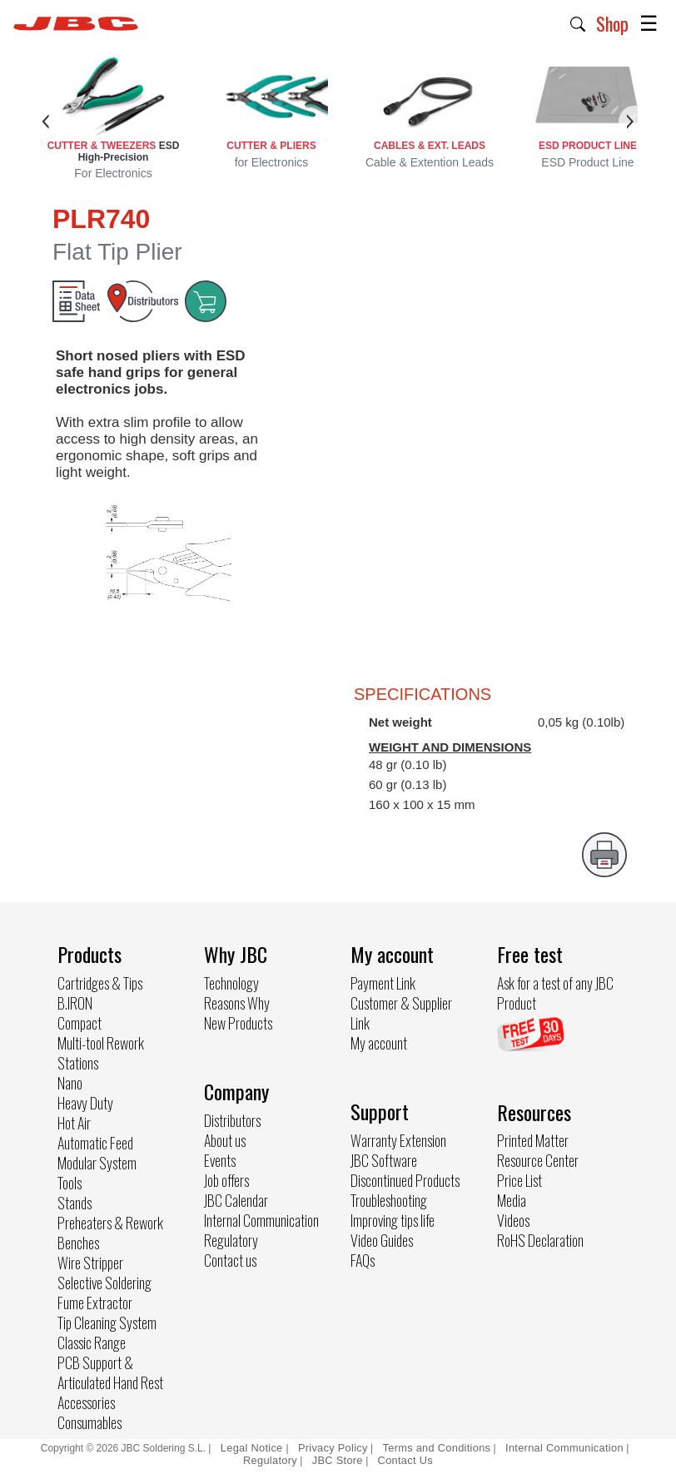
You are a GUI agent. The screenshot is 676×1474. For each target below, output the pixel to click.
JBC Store (337, 1460)
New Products (238, 1023)
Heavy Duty (85, 1103)
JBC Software (383, 1160)
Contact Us (405, 1460)
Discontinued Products (405, 1180)
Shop (612, 23)
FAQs (362, 1260)
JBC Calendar (236, 1200)
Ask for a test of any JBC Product (555, 993)
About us (225, 1140)
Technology (231, 983)
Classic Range (91, 1342)
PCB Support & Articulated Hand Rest (110, 1372)
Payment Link (382, 983)
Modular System (97, 1163)
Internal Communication (261, 1220)
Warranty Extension (398, 1140)
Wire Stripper (90, 1262)
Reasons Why (237, 1003)
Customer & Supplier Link (401, 1013)
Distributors (232, 1120)
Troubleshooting (388, 1200)
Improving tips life (392, 1220)
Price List (519, 1180)
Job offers (226, 1180)
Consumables (89, 1422)
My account (378, 1043)
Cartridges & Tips (99, 983)
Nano (69, 1083)
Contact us (230, 1260)
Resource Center (538, 1160)
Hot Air (74, 1123)
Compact (79, 1023)
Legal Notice (253, 1448)
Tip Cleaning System (107, 1322)
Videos (513, 1220)
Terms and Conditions (437, 1448)
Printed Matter (533, 1140)
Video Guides (381, 1240)
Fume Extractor (94, 1302)
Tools (69, 1183)
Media (511, 1200)
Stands (74, 1202)
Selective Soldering (104, 1282)
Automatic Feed (95, 1143)
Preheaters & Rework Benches (110, 1232)
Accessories (86, 1402)
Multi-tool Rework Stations (100, 1053)
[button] (578, 22)
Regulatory (231, 1240)
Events (220, 1160)
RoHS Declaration (540, 1240)
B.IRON (74, 1003)
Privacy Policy (333, 1448)
